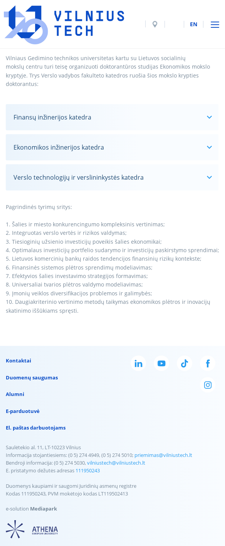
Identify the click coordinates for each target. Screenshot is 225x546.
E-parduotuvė (23, 411)
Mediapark (43, 508)
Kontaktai (18, 360)
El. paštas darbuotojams (35, 427)
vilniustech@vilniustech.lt (116, 462)
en (193, 24)
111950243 (88, 470)
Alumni (15, 394)
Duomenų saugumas (32, 377)
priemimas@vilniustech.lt (163, 455)
